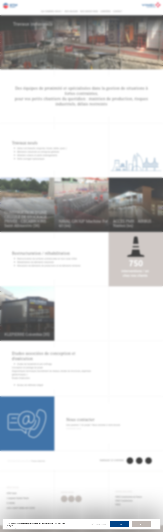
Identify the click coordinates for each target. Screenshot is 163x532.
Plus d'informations (11, 528)
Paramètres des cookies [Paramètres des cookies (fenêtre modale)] (97, 524)
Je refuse (142, 524)
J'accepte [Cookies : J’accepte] (119, 524)
